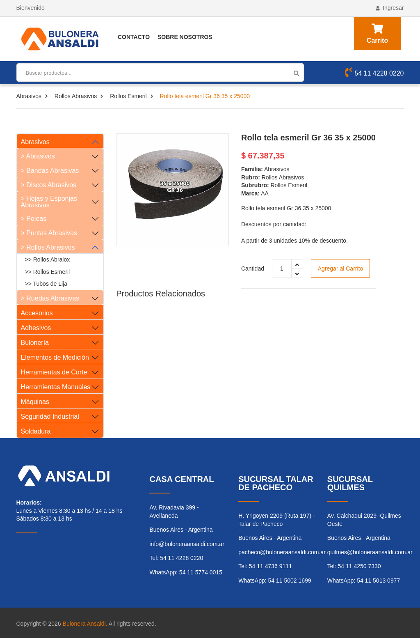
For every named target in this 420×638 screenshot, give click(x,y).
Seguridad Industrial (50, 416)
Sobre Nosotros (185, 37)
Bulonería (35, 342)
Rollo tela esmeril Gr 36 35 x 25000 (308, 137)
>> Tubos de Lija (46, 283)
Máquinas (35, 401)
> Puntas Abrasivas (49, 232)
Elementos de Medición (55, 357)
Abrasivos (28, 96)
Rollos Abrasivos (76, 96)
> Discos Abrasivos (49, 184)
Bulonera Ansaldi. (85, 623)
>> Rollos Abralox (47, 259)
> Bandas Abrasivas (50, 170)
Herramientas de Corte (54, 372)
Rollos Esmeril (128, 96)
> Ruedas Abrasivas (50, 298)
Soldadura (36, 431)
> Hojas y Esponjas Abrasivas (49, 202)
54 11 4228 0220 (374, 73)
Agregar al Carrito (340, 268)
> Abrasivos (38, 156)
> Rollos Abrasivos (48, 247)
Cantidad (252, 268)
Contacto (134, 37)
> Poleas (34, 218)
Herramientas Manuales (56, 386)
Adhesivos (36, 327)
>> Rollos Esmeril (47, 272)
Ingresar (390, 8)
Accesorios (37, 313)
